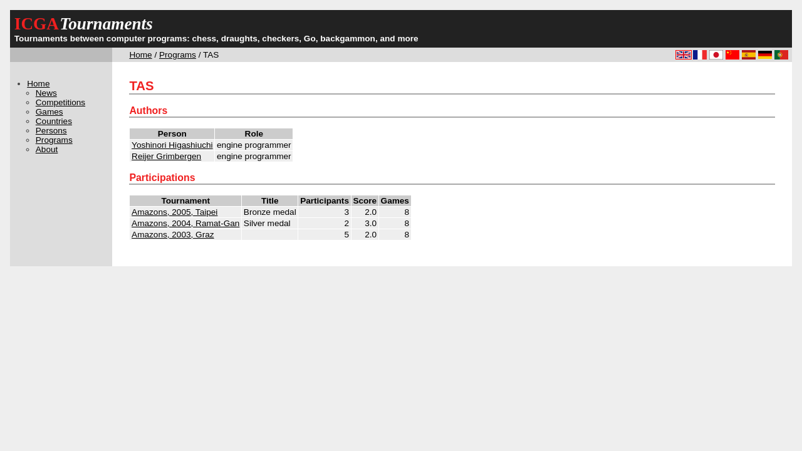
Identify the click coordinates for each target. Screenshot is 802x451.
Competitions (60, 102)
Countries (54, 121)
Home (140, 55)
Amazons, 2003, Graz (173, 234)
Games (49, 112)
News (46, 93)
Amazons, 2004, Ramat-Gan (185, 223)
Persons (51, 130)
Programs (177, 55)
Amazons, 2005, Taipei (174, 212)
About (47, 149)
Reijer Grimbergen (166, 156)
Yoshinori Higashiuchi (172, 145)
